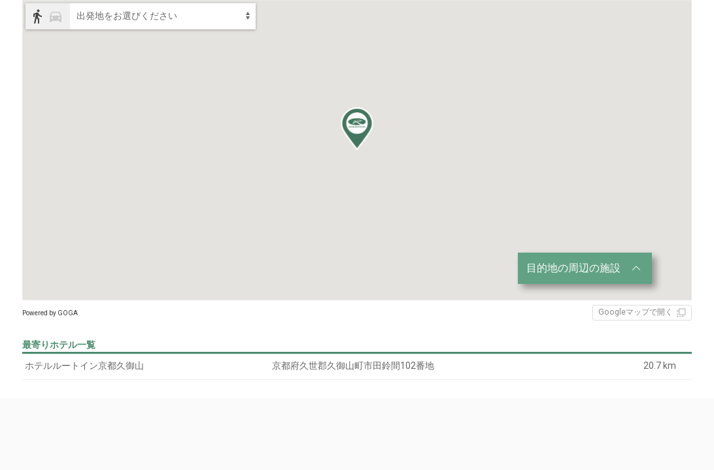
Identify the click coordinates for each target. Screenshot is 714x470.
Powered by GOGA (50, 313)
